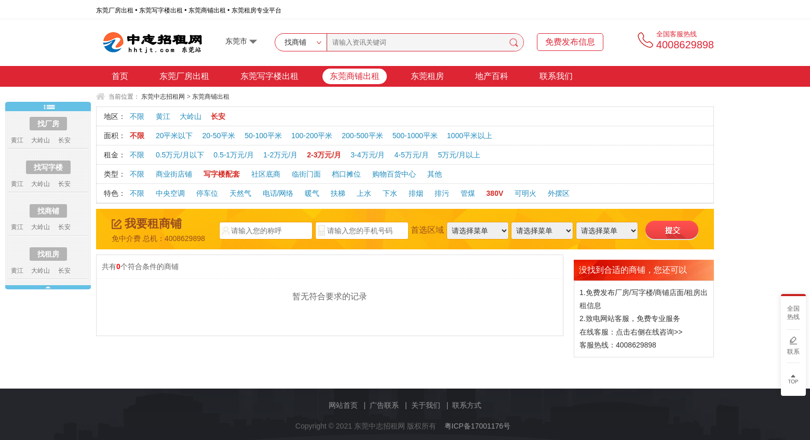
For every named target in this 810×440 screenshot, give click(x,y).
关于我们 (425, 405)
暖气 (312, 193)
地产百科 (491, 76)
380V (495, 193)
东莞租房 (427, 76)
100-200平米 (311, 135)
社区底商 (265, 174)
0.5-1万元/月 (233, 155)
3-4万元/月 (367, 155)
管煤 (468, 193)
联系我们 (556, 76)
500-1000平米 (415, 135)
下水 (390, 193)
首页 (120, 76)
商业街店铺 (174, 174)
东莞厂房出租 (184, 76)
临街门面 (306, 174)
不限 (137, 116)
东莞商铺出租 (355, 76)
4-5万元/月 (411, 155)
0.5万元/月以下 (180, 155)
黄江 (163, 116)
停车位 (207, 193)
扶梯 (338, 193)
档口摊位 (346, 174)
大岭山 (190, 116)
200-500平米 (362, 135)
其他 (434, 174)
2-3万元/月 (324, 155)
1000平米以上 (469, 135)
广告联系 (384, 405)
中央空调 (170, 193)
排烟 (416, 193)
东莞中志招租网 (163, 96)
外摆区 (559, 193)
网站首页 (343, 405)
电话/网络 (278, 193)
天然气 (240, 193)
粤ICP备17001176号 (477, 426)
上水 (364, 193)
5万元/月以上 (459, 155)
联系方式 (466, 405)
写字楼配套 (222, 174)
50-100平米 (263, 135)
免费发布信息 (570, 41)
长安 (218, 116)
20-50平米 (218, 135)
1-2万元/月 (280, 155)
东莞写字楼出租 (269, 76)
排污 (442, 193)
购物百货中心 (394, 174)
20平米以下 (174, 135)
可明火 (525, 193)
